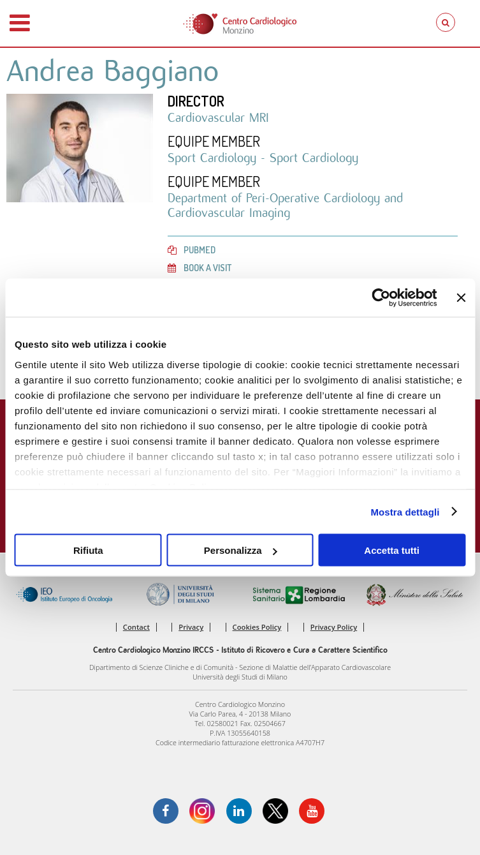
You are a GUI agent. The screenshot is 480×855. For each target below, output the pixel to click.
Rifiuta (88, 550)
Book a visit (199, 267)
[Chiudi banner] (460, 298)
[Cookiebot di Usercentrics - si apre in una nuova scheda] (381, 298)
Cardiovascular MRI (218, 117)
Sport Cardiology (214, 158)
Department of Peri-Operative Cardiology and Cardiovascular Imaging (285, 205)
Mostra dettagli (404, 511)
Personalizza (240, 550)
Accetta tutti (391, 550)
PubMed (191, 249)
